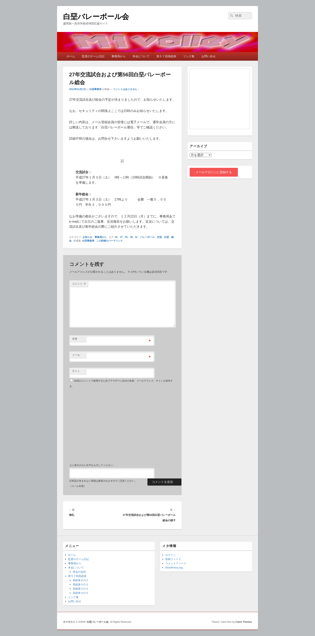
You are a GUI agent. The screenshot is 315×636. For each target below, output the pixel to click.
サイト (76, 371)
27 (121, 237)
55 (126, 237)
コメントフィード (175, 563)
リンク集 (188, 56)
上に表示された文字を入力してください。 (92, 465)
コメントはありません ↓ (126, 89)
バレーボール (147, 237)
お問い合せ (208, 56)
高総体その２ (80, 580)
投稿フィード (173, 559)
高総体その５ (80, 592)
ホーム (70, 56)
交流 (159, 237)
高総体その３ (80, 584)
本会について (141, 56)
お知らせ (87, 237)
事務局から (118, 56)
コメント (79, 283)
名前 (74, 338)
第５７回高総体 (166, 56)
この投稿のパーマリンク (109, 240)
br (136, 237)
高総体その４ (80, 588)
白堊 (166, 237)
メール (76, 354)
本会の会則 (79, 571)
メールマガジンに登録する (214, 172)
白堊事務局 (95, 89)
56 (131, 237)
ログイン (170, 554)
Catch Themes (243, 622)
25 (116, 237)
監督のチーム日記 (93, 56)
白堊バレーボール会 (96, 16)
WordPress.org (174, 567)
